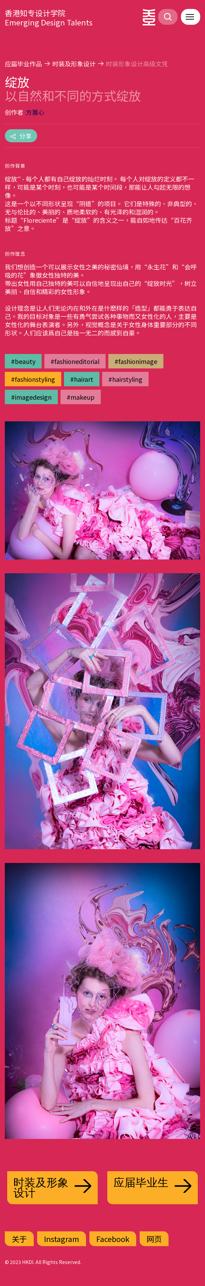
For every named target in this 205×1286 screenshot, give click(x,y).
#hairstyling (125, 379)
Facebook (112, 1238)
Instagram (61, 1238)
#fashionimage (136, 361)
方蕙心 (35, 112)
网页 (154, 1238)
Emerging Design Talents (49, 22)
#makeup (81, 396)
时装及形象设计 (74, 63)
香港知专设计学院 (35, 12)
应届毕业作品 (23, 63)
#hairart (81, 379)
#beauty (23, 361)
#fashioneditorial (75, 361)
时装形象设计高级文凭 (137, 63)
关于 (19, 1238)
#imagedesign (31, 396)
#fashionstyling (33, 379)
